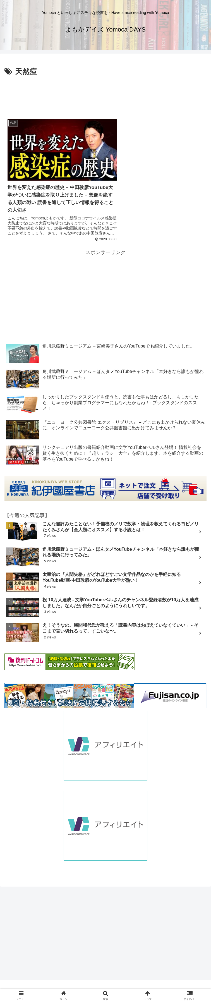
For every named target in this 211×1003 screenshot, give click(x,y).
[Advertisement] (105, 95)
